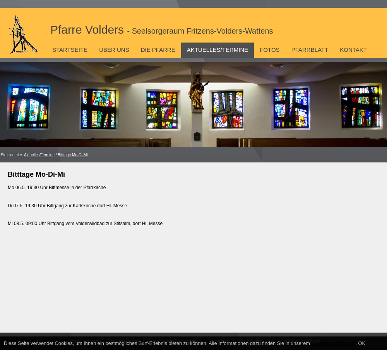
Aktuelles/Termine (217, 49)
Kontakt (353, 49)
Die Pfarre (158, 49)
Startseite (69, 49)
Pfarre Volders (161, 29)
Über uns (114, 49)
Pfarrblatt (310, 49)
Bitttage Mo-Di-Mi (72, 155)
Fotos (269, 49)
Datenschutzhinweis (334, 343)
